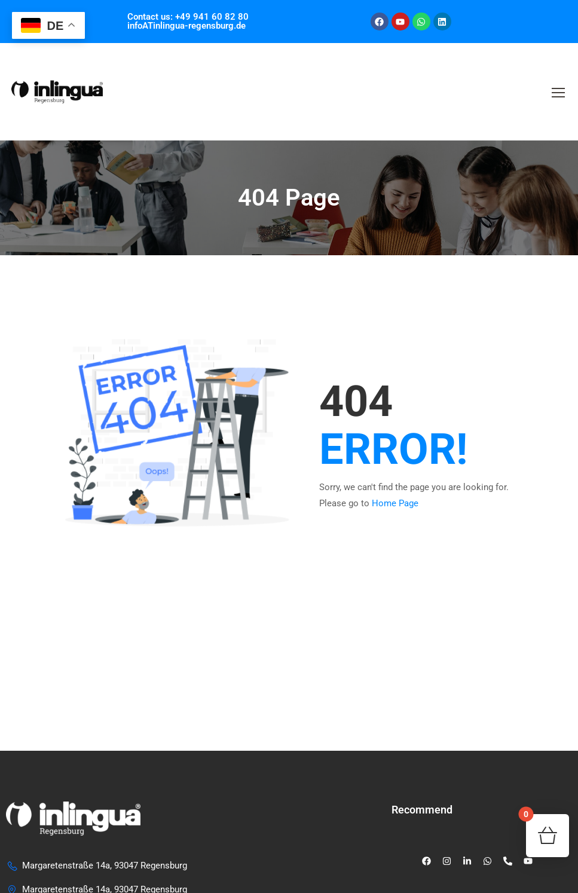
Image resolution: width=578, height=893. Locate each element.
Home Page (395, 503)
